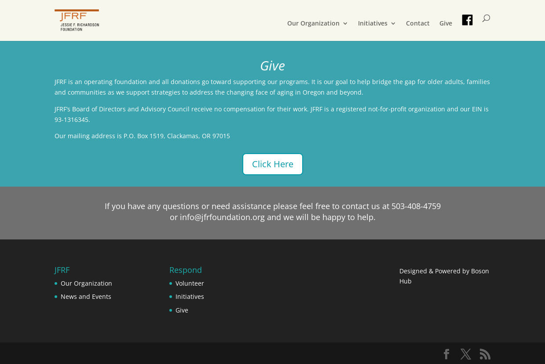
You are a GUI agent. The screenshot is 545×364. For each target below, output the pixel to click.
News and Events (86, 296)
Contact (418, 23)
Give (445, 23)
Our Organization (313, 23)
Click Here (272, 164)
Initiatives (373, 23)
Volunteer (190, 283)
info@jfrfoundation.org (222, 217)
